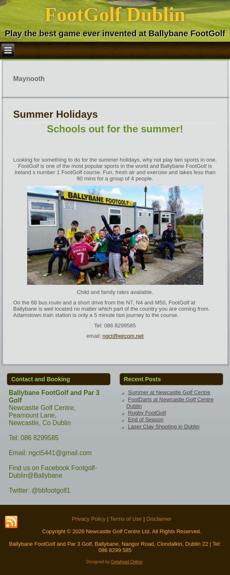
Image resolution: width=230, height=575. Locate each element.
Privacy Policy (89, 519)
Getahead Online (126, 562)
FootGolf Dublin (115, 14)
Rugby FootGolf (147, 413)
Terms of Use (126, 519)
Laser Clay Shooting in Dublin (163, 426)
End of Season (145, 419)
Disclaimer (159, 519)
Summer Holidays (55, 114)
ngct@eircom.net (122, 336)
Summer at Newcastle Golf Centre (169, 392)
